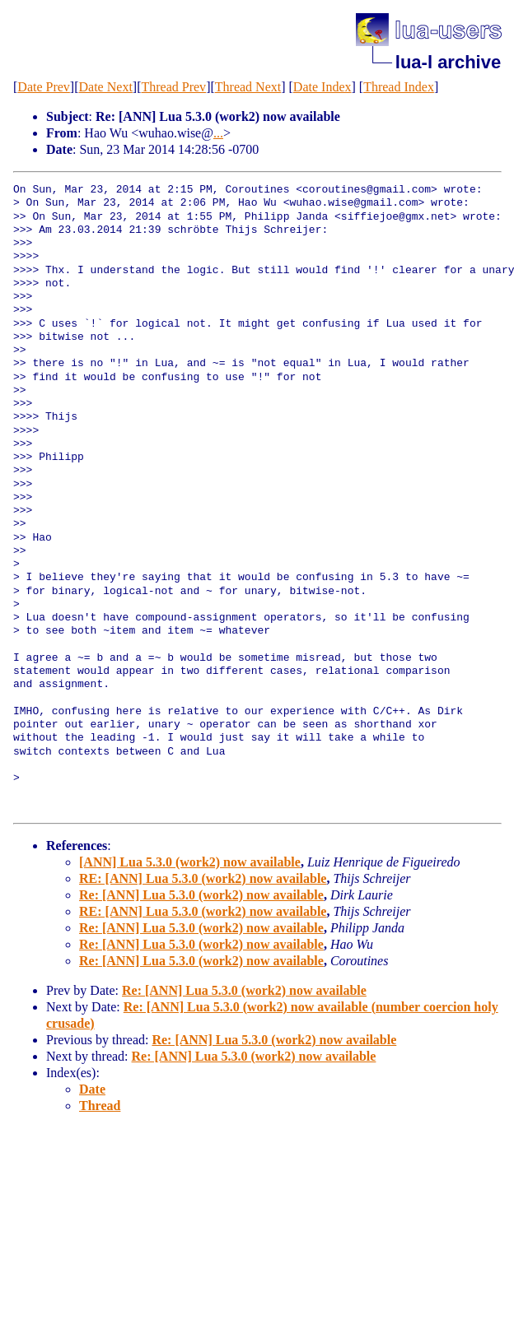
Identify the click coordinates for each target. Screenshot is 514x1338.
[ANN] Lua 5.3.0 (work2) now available (190, 862)
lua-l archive (448, 62)
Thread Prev (173, 87)
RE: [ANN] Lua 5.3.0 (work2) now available (202, 878)
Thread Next (248, 87)
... (218, 133)
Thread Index (398, 87)
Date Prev (43, 87)
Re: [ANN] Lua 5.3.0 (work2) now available (201, 895)
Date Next (106, 87)
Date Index (322, 87)
